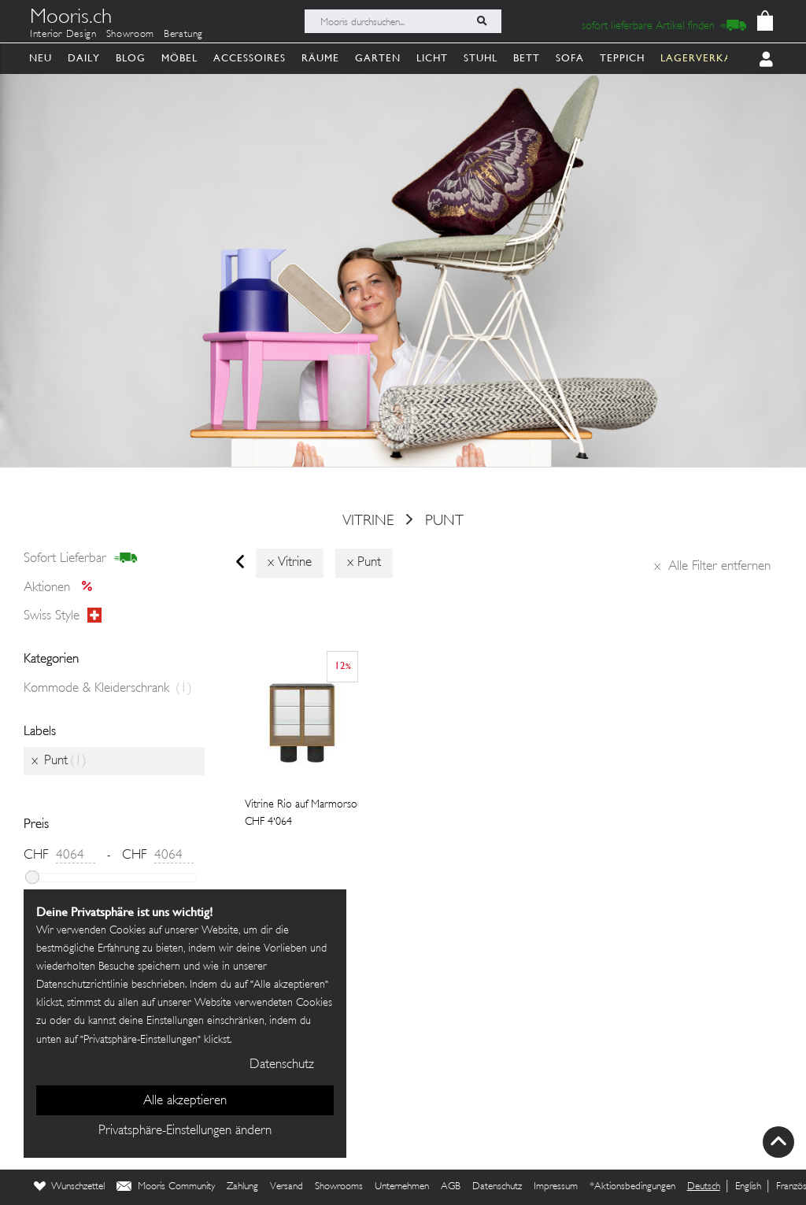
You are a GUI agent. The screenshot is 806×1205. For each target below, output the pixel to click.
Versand (286, 1187)
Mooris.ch (71, 19)
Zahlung (242, 1187)
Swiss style (63, 616)
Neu (40, 58)
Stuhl (480, 58)
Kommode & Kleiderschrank (108, 688)
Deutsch (703, 1187)
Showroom (130, 34)
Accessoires (249, 58)
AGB (450, 1187)
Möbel (179, 58)
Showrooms (339, 1187)
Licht (432, 58)
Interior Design (63, 34)
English (748, 1187)
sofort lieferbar (81, 559)
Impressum (556, 1187)
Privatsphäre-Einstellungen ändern (185, 1131)
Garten (378, 58)
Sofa (570, 58)
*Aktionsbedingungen (632, 1187)
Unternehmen (402, 1187)
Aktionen (63, 588)
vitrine (368, 521)
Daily (84, 58)
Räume (320, 58)
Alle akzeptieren (185, 1101)
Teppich (622, 58)
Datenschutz (497, 1187)
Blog (131, 58)
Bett (526, 58)
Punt (444, 521)
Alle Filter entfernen (712, 566)
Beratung (183, 34)
